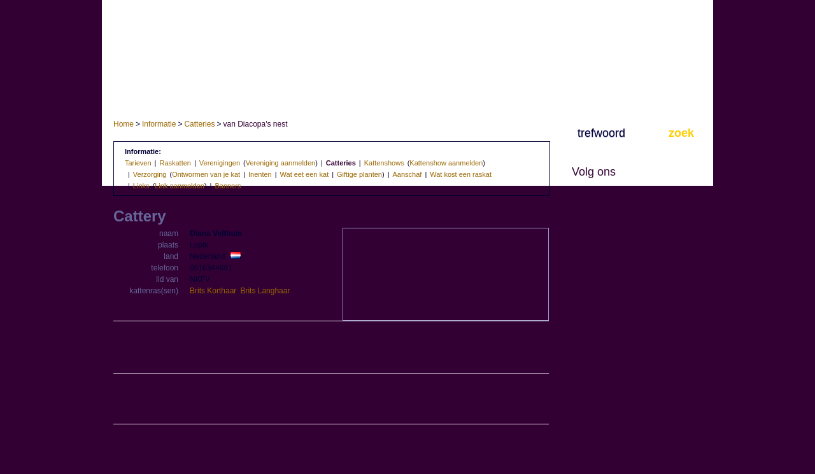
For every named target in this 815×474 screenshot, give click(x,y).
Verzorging (150, 174)
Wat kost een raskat (461, 174)
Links (141, 186)
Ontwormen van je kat (206, 174)
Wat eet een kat (304, 174)
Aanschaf (407, 174)
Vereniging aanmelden (280, 163)
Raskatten (175, 163)
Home (123, 124)
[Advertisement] (331, 348)
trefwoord (601, 133)
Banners (228, 186)
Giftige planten (359, 174)
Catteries (199, 124)
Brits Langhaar (265, 290)
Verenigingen (219, 163)
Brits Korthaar (213, 290)
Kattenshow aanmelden (446, 163)
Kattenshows (384, 163)
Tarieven (138, 163)
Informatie (159, 124)
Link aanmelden (179, 186)
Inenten (260, 174)
